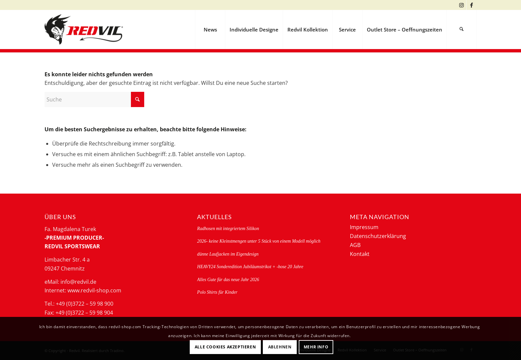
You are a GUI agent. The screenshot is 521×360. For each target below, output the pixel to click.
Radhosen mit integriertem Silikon (228, 228)
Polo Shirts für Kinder (217, 292)
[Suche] (461, 29)
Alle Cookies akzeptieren (225, 347)
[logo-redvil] (84, 29)
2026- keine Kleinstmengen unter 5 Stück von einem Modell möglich (258, 241)
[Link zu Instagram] (461, 5)
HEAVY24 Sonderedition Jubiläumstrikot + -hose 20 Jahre (250, 266)
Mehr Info (316, 347)
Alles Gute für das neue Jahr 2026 (228, 279)
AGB (355, 245)
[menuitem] (210, 29)
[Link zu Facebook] (471, 5)
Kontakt (359, 254)
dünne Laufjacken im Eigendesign (228, 254)
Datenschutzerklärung (378, 236)
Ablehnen (280, 347)
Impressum (364, 227)
